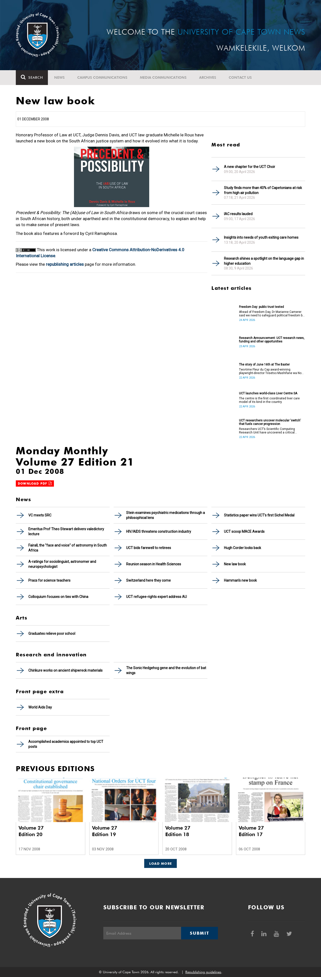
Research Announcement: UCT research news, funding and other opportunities (271, 339)
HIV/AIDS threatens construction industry (158, 531)
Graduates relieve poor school (51, 634)
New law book (235, 564)
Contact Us (240, 77)
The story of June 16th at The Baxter (264, 364)
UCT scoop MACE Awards (244, 531)
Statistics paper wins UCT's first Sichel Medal (259, 515)
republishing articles (65, 264)
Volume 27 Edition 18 (177, 831)
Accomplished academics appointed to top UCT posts (65, 744)
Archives (207, 77)
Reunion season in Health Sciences (153, 564)
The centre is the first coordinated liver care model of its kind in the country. (269, 400)
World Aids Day (40, 707)
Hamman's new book (240, 580)
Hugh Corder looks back (242, 548)
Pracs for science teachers (49, 580)
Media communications (163, 77)
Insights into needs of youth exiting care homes (261, 237)
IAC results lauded (238, 214)
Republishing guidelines (203, 972)
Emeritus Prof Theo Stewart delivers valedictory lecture (66, 531)
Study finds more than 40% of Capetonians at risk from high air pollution (263, 190)
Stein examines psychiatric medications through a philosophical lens (165, 515)
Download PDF (35, 483)
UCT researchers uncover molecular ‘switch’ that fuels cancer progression (270, 422)
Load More (160, 863)
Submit (199, 933)
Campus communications (102, 77)
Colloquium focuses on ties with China (58, 597)
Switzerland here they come (148, 580)
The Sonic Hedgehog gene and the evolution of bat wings (166, 670)
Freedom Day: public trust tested (261, 307)
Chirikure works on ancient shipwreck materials (65, 670)
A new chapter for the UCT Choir (249, 167)
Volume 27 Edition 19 (104, 831)
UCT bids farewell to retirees (148, 548)
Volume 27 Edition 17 (251, 831)
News (59, 77)
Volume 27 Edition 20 (31, 831)
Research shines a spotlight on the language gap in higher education (264, 260)
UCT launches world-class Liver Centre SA (268, 393)
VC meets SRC (39, 515)
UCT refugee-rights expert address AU (156, 597)
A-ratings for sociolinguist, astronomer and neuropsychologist (62, 564)
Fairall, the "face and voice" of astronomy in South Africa (67, 547)
